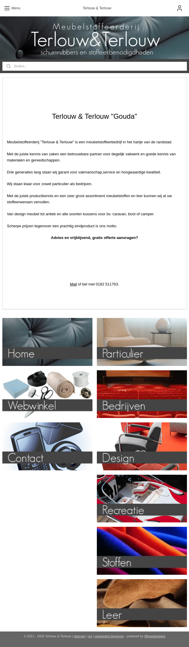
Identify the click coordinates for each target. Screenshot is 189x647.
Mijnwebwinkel (154, 636)
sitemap (79, 636)
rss (90, 636)
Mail (73, 284)
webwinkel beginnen (109, 636)
